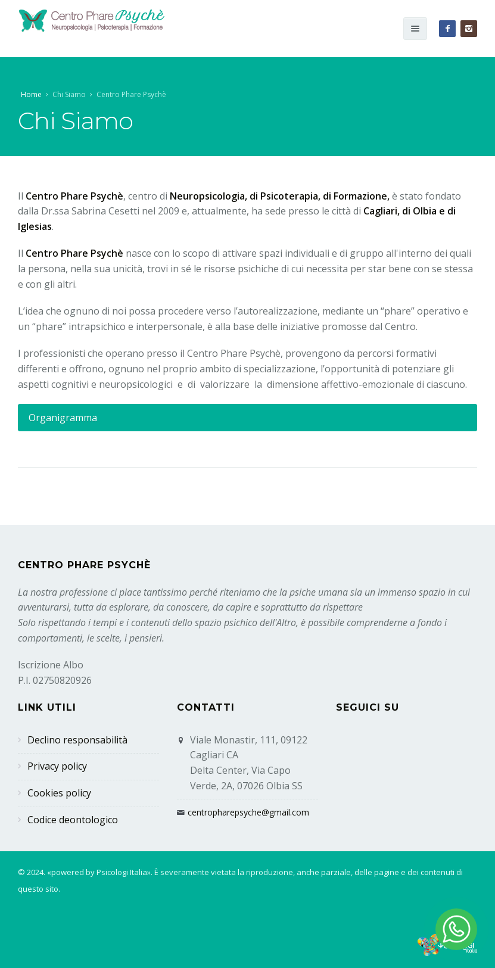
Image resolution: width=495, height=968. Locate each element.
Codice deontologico (72, 819)
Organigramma (63, 417)
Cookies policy (59, 792)
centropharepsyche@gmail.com (248, 812)
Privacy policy (57, 766)
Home (31, 94)
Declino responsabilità (77, 739)
